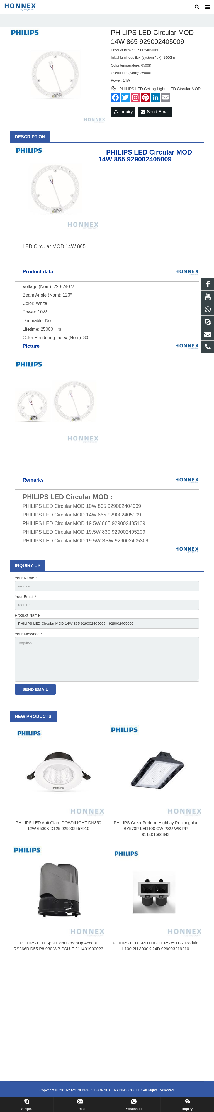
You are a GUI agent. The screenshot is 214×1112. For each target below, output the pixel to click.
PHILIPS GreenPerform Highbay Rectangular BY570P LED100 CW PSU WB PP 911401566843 (156, 839)
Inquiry (123, 118)
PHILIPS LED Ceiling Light (142, 95)
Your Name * (26, 584)
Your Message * (28, 642)
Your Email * (25, 603)
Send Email (155, 118)
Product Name (27, 623)
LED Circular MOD (184, 95)
